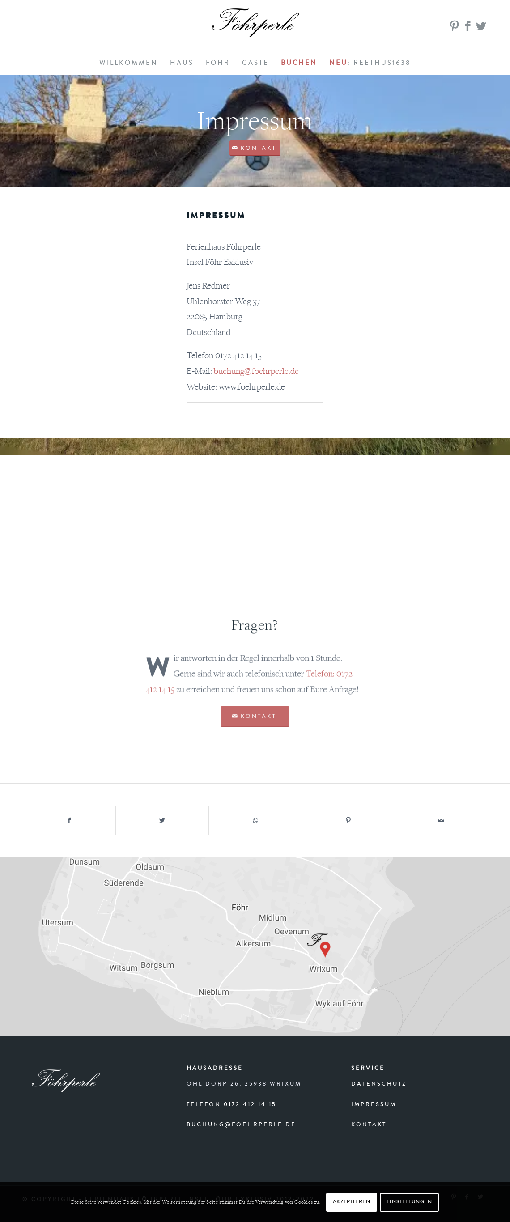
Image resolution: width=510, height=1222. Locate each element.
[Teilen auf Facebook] (68, 820)
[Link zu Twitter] (481, 26)
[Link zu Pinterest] (454, 26)
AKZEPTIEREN (351, 1202)
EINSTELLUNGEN (409, 1202)
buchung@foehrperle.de (241, 1125)
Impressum (373, 1105)
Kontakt (369, 1125)
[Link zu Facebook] (467, 26)
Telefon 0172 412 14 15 (231, 1105)
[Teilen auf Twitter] (162, 820)
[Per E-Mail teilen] (441, 820)
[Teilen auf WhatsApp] (255, 820)
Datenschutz (379, 1084)
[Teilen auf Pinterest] (348, 820)
